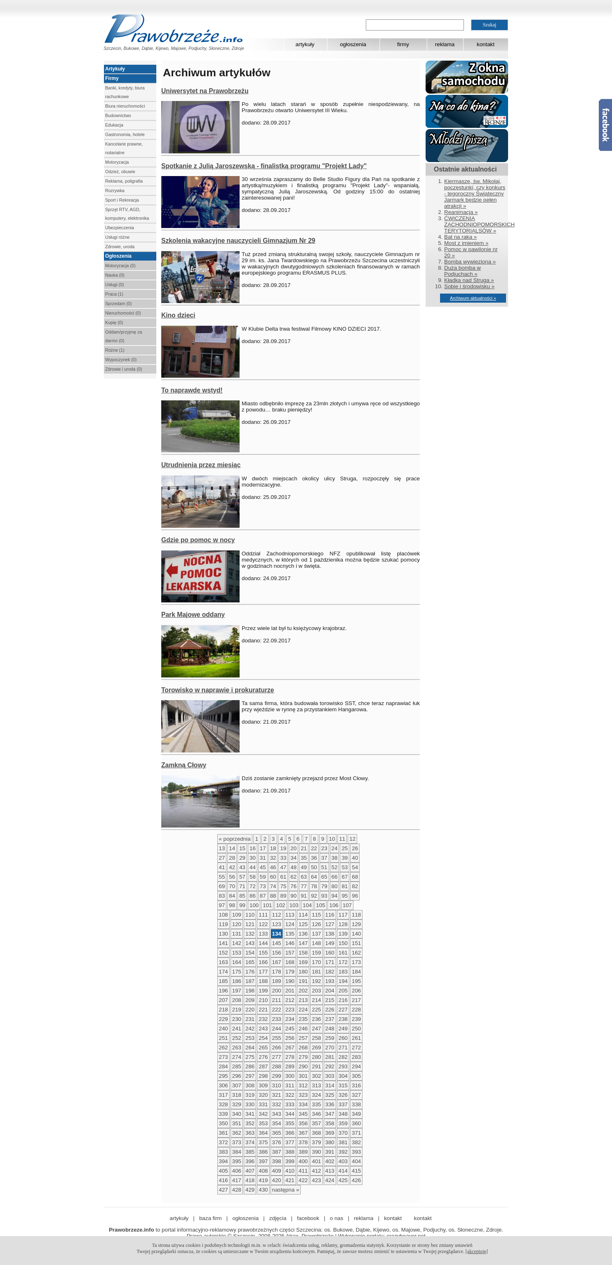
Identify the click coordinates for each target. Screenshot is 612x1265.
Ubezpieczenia (119, 227)
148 (316, 943)
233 (276, 1019)
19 (283, 848)
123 (276, 924)
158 (303, 953)
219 (236, 1009)
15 (242, 848)
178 (276, 972)
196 (223, 991)
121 (249, 924)
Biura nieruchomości (125, 105)
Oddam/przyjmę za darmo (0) (123, 336)
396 (249, 1161)
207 (223, 1000)
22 (314, 848)
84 (232, 896)
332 (276, 1104)
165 (249, 962)
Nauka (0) (115, 275)
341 (249, 1114)
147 (303, 943)
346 (316, 1114)
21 (304, 848)
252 (236, 1038)
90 (293, 896)
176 (249, 972)
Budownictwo (118, 115)
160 (329, 953)
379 (316, 1142)
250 (356, 1028)
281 (329, 1057)
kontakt (485, 44)
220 (249, 1009)
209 (249, 1000)
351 (236, 1123)
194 (343, 981)
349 (356, 1114)
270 (329, 1047)
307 (236, 1085)
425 (343, 1180)
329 (236, 1104)
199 (263, 991)
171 (329, 962)
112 (276, 915)
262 (223, 1047)
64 (314, 877)
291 (316, 1066)
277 (276, 1057)
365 (276, 1133)
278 (289, 1057)
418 (249, 1180)
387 (276, 1152)
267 (289, 1047)
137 (316, 934)
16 (253, 848)
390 (316, 1152)
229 (223, 1019)
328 (223, 1104)
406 (236, 1171)
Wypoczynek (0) (121, 359)
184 (356, 972)
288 (276, 1066)
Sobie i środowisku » (469, 286)
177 (263, 972)
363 (249, 1133)
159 (316, 953)
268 (303, 1047)
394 (223, 1161)
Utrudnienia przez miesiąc (200, 464)
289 (289, 1066)
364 (263, 1133)
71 (242, 886)
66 (335, 877)
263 (236, 1047)
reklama (444, 44)
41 (222, 867)
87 (263, 896)
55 (222, 877)
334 (303, 1104)
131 (236, 934)
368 (316, 1133)
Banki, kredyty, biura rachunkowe (125, 92)
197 (236, 991)
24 (335, 848)
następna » (285, 1190)
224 (303, 1009)
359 (343, 1123)
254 (263, 1038)
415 (356, 1171)
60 (273, 877)
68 (355, 877)
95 (344, 896)
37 (324, 858)
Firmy (112, 78)
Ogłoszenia (118, 256)
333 (289, 1104)
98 (232, 905)
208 (236, 1000)
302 (316, 1076)
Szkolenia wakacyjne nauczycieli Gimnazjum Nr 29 (238, 240)
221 (263, 1009)
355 (289, 1123)
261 (356, 1038)
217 (356, 1000)
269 (316, 1047)
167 (276, 962)
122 (263, 924)
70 (232, 886)
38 (335, 858)
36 (314, 858)
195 (356, 981)
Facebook (605, 125)
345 (303, 1114)
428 (236, 1190)
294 (356, 1066)
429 (249, 1190)
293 (343, 1066)
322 (289, 1095)
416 (223, 1180)
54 (355, 867)
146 (289, 943)
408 (263, 1171)
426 (356, 1180)
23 (324, 848)
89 (283, 896)
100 (254, 905)
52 (335, 867)
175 (236, 972)
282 (343, 1057)
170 (316, 962)
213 (303, 1000)
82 (355, 886)
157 (289, 953)
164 (236, 962)
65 (324, 877)
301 (303, 1076)
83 (222, 896)
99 (242, 905)
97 (222, 905)
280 (316, 1057)
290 (303, 1066)
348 (343, 1114)
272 (356, 1047)
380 (329, 1142)
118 (356, 915)
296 (236, 1076)
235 (303, 1019)
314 (329, 1085)
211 (276, 1000)
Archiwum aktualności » (473, 298)
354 (276, 1123)
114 (303, 915)
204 (329, 991)
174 (223, 972)
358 (329, 1123)
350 (223, 1123)
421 (289, 1180)
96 (355, 896)
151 (356, 943)
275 (249, 1057)
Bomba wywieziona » (470, 262)
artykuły (305, 44)
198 (249, 991)
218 (223, 1009)
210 (263, 1000)
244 (276, 1028)
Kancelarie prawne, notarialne (124, 148)
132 (249, 934)
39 (344, 858)
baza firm (210, 1218)
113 (289, 915)
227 (343, 1009)
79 (324, 886)
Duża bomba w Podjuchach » (462, 271)
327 (356, 1095)
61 (283, 877)
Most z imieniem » (466, 243)
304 (343, 1076)
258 (316, 1038)
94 (335, 896)
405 (223, 1171)
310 (276, 1085)
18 (273, 848)
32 (273, 858)
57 (242, 877)
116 (329, 915)
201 (289, 991)
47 (283, 867)
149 (329, 943)
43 (242, 867)
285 (236, 1066)
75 (283, 886)
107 (347, 905)
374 (249, 1142)
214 (316, 1000)
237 (329, 1019)
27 (222, 858)
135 (289, 934)
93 (324, 896)
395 (236, 1161)
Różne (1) (115, 350)
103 (294, 905)
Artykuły (115, 69)
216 (343, 1000)
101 (267, 905)
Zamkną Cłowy (183, 765)
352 (249, 1123)
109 (236, 915)
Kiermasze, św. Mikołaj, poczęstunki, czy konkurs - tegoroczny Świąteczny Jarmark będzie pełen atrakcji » (474, 193)
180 (303, 972)
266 (276, 1047)
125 (303, 924)
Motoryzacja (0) (120, 265)
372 (223, 1142)
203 (316, 991)
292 (329, 1066)
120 (236, 924)
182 (329, 972)
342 (263, 1114)
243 (263, 1028)
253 (249, 1038)
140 (356, 934)
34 (293, 858)
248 (329, 1028)
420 (276, 1180)
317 (223, 1095)
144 (263, 943)
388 (289, 1152)
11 (342, 839)
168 (289, 962)
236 (316, 1019)
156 (276, 953)
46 (273, 867)
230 (236, 1019)
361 (223, 1133)
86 (253, 896)
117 (343, 915)
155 (263, 953)
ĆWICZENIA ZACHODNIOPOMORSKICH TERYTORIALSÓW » (479, 224)
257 (303, 1038)
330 (249, 1104)
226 (329, 1009)
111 (263, 915)
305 (356, 1076)
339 (223, 1114)
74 (273, 886)
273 (223, 1057)
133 (263, 934)
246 (303, 1028)
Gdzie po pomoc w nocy (198, 539)
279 (303, 1057)
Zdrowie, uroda (119, 246)
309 (263, 1085)
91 (304, 896)
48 (293, 867)
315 (343, 1085)
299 (276, 1076)
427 (223, 1190)
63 (304, 877)
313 (316, 1085)
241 (236, 1028)
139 (343, 934)
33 (283, 858)
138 (329, 934)
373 (236, 1142)
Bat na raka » (460, 237)
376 (276, 1142)
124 (289, 924)
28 (232, 858)
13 (222, 848)
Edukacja (114, 124)
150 (343, 943)
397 (263, 1161)
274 (236, 1057)
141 (223, 943)
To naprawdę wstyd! (192, 390)
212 (289, 1000)
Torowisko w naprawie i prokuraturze (217, 690)
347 (329, 1114)
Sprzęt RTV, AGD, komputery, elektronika (127, 214)
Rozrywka (115, 190)
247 (316, 1028)
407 (249, 1171)
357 (316, 1123)
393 (356, 1152)
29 (242, 858)
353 (263, 1123)
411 (303, 1171)
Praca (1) (114, 294)
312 (303, 1085)
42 (232, 867)
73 (263, 886)
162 (356, 953)
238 (343, 1019)
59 (263, 877)
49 (304, 867)
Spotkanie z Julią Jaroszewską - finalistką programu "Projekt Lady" (264, 165)
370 (343, 1133)
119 (223, 924)
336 (329, 1104)
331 (263, 1104)
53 (344, 867)
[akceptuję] (477, 1251)
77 (304, 886)
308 (249, 1085)
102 (280, 905)
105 (320, 905)
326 (343, 1095)
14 (232, 848)
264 (249, 1047)
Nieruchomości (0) (123, 312)
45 (263, 867)
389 (303, 1152)
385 (249, 1152)
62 (293, 877)
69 (222, 886)
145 (276, 943)
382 (356, 1142)
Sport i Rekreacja (122, 200)
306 (223, 1085)
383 (223, 1152)
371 (356, 1133)
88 (273, 896)
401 (316, 1161)
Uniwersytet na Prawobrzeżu (204, 90)
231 (249, 1019)
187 (249, 981)
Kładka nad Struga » (469, 280)
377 (289, 1142)
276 (263, 1057)
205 (343, 991)
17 (263, 848)
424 (329, 1180)
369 (329, 1133)
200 (276, 991)
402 (329, 1161)
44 (253, 867)
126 (316, 924)
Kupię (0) (114, 322)
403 (343, 1161)
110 (249, 915)
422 (303, 1180)
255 (276, 1038)
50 (314, 867)
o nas (337, 1218)
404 (356, 1161)
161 (343, 953)
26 (355, 848)
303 (329, 1076)
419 (263, 1180)
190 (289, 981)
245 (289, 1028)
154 (249, 953)
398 (276, 1161)
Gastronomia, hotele (125, 134)
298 (263, 1076)
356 (303, 1123)
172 (343, 962)
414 (343, 1171)
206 (356, 991)
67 (344, 877)
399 (289, 1161)
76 (293, 886)
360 (356, 1123)
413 (329, 1171)
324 (316, 1095)
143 (249, 943)
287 (263, 1066)
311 (289, 1085)
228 (356, 1009)
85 (242, 896)
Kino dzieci (178, 315)
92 (314, 896)
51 (324, 867)
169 (303, 962)
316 (356, 1085)
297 (249, 1076)
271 (343, 1047)
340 (236, 1114)
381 (343, 1142)
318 (236, 1095)
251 (223, 1038)
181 (316, 972)
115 (316, 915)
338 (356, 1104)
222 (276, 1009)
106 (333, 905)
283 (356, 1057)
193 (329, 981)
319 (249, 1095)
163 (223, 962)
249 (343, 1028)
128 (343, 924)
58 (253, 877)
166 (263, 962)
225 (316, 1009)
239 (356, 1019)
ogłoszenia (353, 44)
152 (223, 953)
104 (307, 905)
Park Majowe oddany (193, 614)
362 (236, 1133)
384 (236, 1152)
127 (329, 924)
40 (355, 858)
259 (329, 1038)
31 (263, 858)
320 (263, 1095)
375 (263, 1142)
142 (236, 943)
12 (352, 839)
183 (343, 972)
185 (223, 981)
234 (289, 1019)
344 (289, 1114)
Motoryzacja (117, 162)
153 (236, 953)
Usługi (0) (114, 284)
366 (289, 1133)
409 (276, 1171)
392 (343, 1152)
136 (303, 934)
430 (263, 1190)
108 (223, 915)
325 (329, 1095)
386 (263, 1152)
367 (303, 1133)
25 (344, 848)
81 (344, 886)
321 (276, 1095)
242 (249, 1028)
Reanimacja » (461, 212)
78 (314, 886)
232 (263, 1019)
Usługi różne (117, 237)
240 (223, 1028)
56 (232, 877)
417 (236, 1180)
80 (335, 886)
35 (304, 858)
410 (289, 1171)
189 (276, 981)
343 (276, 1114)
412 (316, 1171)
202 (303, 991)
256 (289, 1038)
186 (236, 981)
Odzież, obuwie (120, 171)
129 (356, 924)
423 (316, 1180)
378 (303, 1142)
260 (343, 1038)
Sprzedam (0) (118, 303)
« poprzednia (235, 839)
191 (303, 981)
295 (223, 1076)
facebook (308, 1218)
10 (332, 839)
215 (329, 1000)
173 (356, 962)
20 (293, 848)
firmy (403, 44)
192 (316, 981)
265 (263, 1047)
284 (223, 1066)
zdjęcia (278, 1218)
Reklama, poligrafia (124, 181)
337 (343, 1104)
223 (289, 1009)
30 (253, 858)
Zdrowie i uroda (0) (123, 369)
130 (223, 934)
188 (263, 981)
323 (303, 1095)
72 (253, 886)
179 (289, 972)
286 (249, 1066)
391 (329, 1152)
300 (289, 1076)
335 (316, 1104)
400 (303, 1161)
